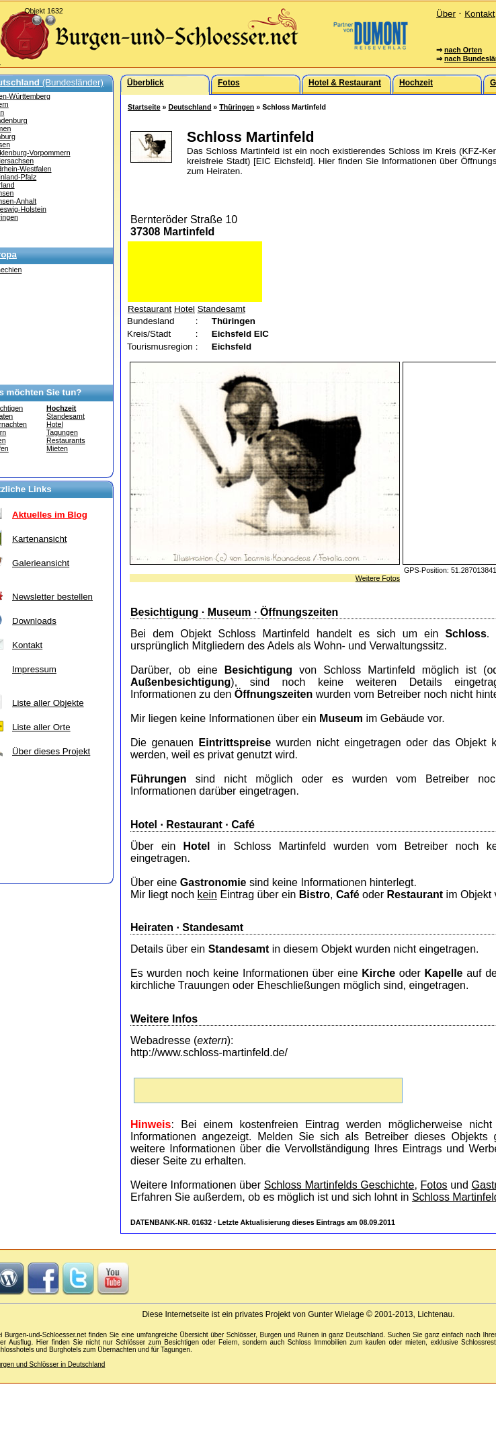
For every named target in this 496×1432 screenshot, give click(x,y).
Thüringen (236, 107)
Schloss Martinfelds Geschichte (339, 1185)
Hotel (54, 424)
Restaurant (149, 309)
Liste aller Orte (41, 727)
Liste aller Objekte (48, 703)
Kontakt (479, 14)
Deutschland (189, 107)
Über (446, 14)
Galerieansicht (40, 563)
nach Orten (463, 50)
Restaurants (65, 440)
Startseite (144, 107)
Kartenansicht (39, 539)
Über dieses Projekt (51, 751)
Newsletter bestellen (52, 597)
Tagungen (62, 432)
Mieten (57, 448)
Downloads (34, 621)
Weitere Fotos (378, 578)
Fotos (434, 1185)
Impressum (34, 669)
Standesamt (65, 416)
